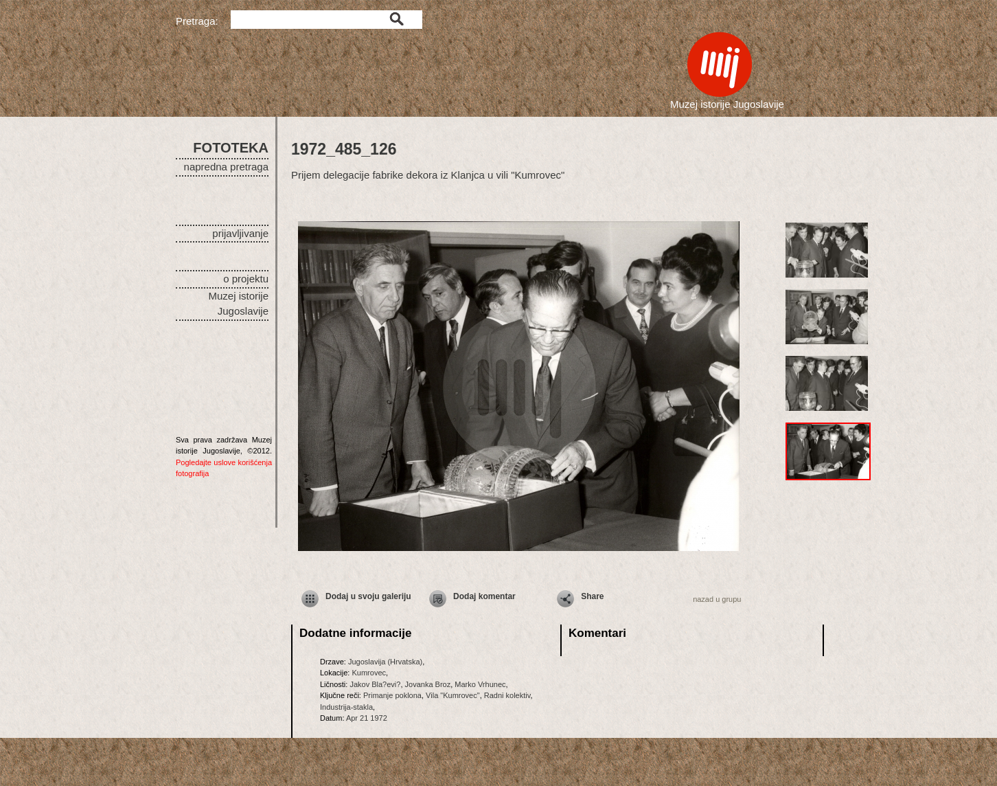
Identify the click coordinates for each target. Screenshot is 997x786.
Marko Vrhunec (480, 684)
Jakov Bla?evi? (374, 684)
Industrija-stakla (346, 707)
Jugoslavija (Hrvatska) (385, 662)
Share (592, 596)
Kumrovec (369, 673)
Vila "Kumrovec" (453, 695)
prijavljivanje (240, 233)
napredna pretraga (226, 166)
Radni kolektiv (507, 695)
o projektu (245, 278)
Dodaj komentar (484, 596)
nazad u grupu (717, 599)
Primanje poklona (392, 695)
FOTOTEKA (230, 147)
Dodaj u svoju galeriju (368, 596)
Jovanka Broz (428, 684)
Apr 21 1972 (366, 718)
